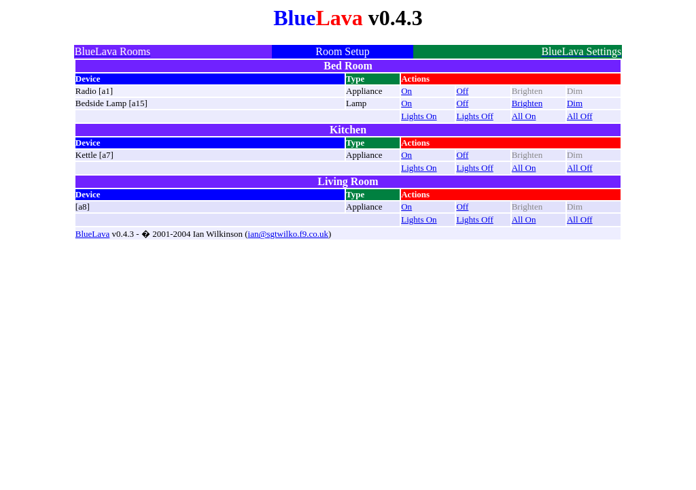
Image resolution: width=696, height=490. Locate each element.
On (406, 91)
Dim (574, 103)
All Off (580, 116)
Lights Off (474, 116)
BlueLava (92, 234)
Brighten (527, 103)
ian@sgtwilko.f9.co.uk (288, 234)
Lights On (418, 116)
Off (462, 91)
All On (524, 116)
